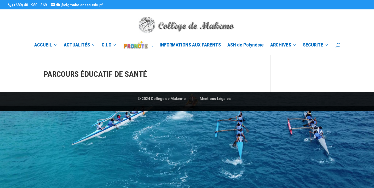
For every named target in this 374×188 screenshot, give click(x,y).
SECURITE (313, 45)
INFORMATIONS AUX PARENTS (190, 45)
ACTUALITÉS (77, 45)
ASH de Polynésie (245, 45)
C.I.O (106, 45)
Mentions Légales (215, 99)
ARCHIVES (280, 45)
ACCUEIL (43, 45)
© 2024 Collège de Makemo (162, 99)
